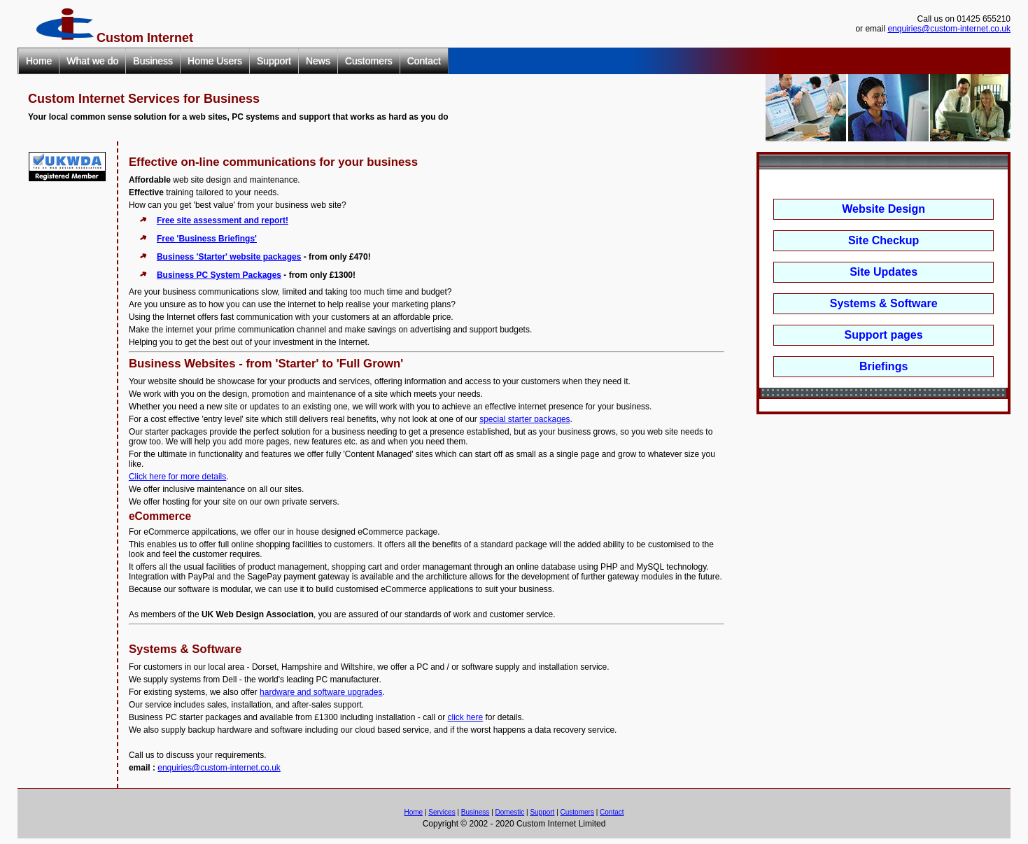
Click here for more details (177, 476)
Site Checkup (883, 240)
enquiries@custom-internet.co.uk (949, 29)
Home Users (215, 60)
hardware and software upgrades (321, 692)
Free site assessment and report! (222, 220)
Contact (424, 60)
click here (465, 717)
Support (274, 60)
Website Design (883, 209)
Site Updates (883, 272)
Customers (369, 60)
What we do (92, 60)
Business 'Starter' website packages (229, 257)
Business (153, 60)
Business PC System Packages (219, 275)
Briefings (883, 366)
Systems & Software (884, 303)
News (318, 60)
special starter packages (524, 419)
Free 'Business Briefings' (207, 239)
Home (39, 60)
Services (441, 812)
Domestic (510, 812)
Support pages (884, 335)
